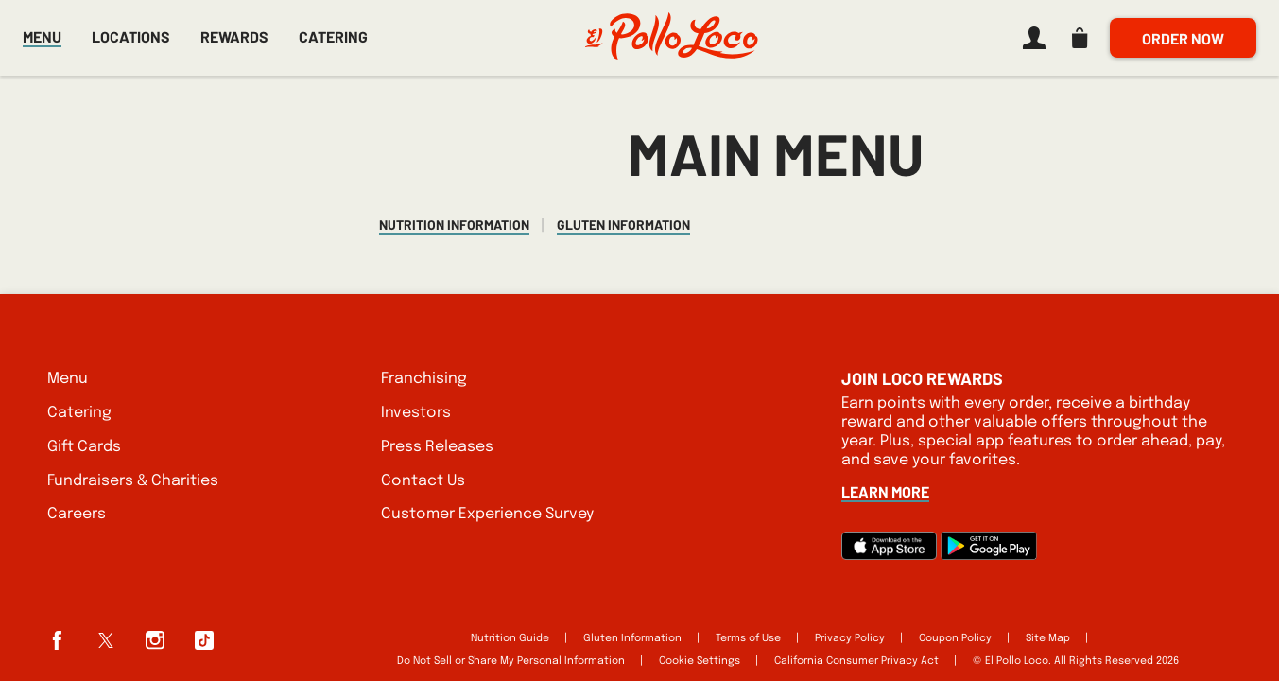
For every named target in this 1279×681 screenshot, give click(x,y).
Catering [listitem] (79, 413)
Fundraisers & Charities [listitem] (132, 481)
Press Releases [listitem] (437, 447)
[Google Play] (989, 556)
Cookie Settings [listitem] (699, 661)
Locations (131, 36)
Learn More (885, 491)
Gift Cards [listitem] (84, 447)
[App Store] (889, 556)
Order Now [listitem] (1183, 38)
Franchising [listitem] (424, 379)
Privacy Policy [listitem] (850, 638)
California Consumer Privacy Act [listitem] (856, 661)
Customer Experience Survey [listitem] (487, 514)
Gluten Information (623, 225)
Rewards (234, 37)
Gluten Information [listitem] (632, 638)
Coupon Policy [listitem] (955, 638)
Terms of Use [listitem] (748, 638)
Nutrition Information (454, 225)
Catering (333, 36)
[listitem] (1030, 38)
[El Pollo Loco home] (671, 37)
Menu (42, 36)
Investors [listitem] (416, 413)
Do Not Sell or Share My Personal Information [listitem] (511, 661)
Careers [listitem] (76, 514)
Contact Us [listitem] (423, 481)
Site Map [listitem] (1048, 638)
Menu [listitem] (67, 379)
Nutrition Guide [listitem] (510, 638)
